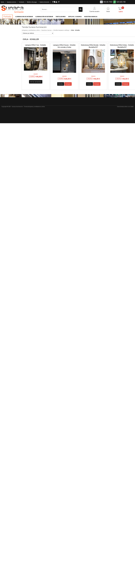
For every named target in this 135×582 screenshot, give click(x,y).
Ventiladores (61, 16)
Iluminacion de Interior (24, 16)
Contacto (21, 2)
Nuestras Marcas (90, 16)
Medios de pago (32, 2)
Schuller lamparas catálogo (61, 30)
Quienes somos (11, 2)
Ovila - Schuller (75, 30)
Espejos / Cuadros (75, 16)
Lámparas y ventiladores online (31, 30)
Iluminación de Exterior (44, 16)
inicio (2, 2)
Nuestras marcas (46, 30)
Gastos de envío (44, 2)
